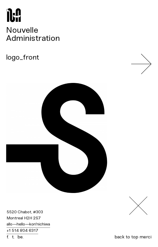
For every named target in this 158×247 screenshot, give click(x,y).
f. (8, 237)
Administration (33, 38)
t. (13, 237)
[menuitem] (79, 30)
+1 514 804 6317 (22, 230)
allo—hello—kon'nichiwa (28, 224)
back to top (126, 237)
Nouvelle (22, 30)
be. (20, 237)
